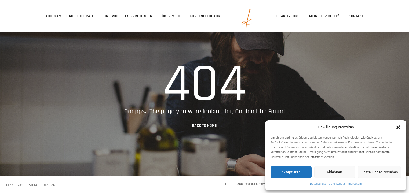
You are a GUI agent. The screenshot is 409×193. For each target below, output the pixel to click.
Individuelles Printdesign (128, 16)
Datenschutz (318, 184)
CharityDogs (288, 16)
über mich (171, 16)
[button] (398, 127)
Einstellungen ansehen (379, 172)
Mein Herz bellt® (324, 16)
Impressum (355, 184)
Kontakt (356, 16)
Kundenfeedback (205, 16)
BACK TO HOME (204, 125)
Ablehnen (334, 172)
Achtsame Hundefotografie (70, 16)
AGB (54, 185)
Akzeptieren (291, 172)
